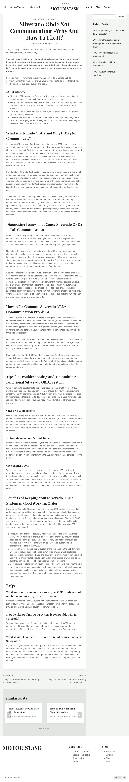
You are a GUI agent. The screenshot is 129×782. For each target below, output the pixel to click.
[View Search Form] (5, 7)
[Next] (80, 715)
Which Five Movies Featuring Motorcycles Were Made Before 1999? (107, 43)
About (89, 7)
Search (121, 17)
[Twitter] (120, 777)
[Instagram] (124, 777)
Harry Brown (37, 43)
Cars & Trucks (39, 19)
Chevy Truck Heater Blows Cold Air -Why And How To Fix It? (23, 679)
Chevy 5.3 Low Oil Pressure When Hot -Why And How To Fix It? (66, 679)
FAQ (98, 7)
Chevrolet (51, 19)
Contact (107, 7)
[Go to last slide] (9, 715)
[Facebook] (116, 777)
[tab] (40, 728)
